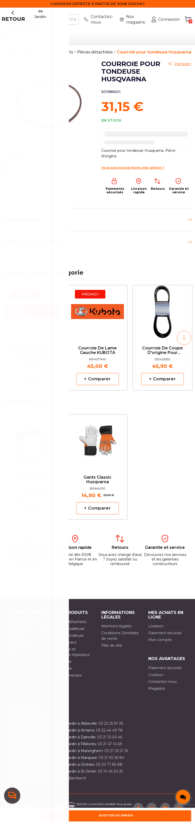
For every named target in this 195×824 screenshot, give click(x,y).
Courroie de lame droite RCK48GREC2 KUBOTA (32, 354)
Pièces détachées (70, 625)
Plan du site (111, 649)
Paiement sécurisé (165, 636)
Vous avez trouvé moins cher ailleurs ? (132, 171)
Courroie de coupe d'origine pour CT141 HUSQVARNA (162, 354)
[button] (11, 341)
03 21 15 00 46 (109, 741)
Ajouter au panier (116, 815)
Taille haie (63, 665)
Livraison (156, 630)
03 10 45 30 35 (110, 775)
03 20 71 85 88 (109, 768)
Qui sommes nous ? (25, 625)
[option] (32, 341)
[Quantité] (20, 816)
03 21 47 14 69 (110, 747)
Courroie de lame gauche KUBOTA (97, 354)
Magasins (16, 651)
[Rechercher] (65, 19)
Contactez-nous (22, 645)
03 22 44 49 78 (109, 734)
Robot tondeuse (69, 639)
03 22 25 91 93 (111, 727)
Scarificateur (66, 646)
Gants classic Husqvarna (97, 483)
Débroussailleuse (70, 632)
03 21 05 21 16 (116, 754)
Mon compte (160, 643)
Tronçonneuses (68, 679)
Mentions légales (116, 630)
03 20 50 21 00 (40, 720)
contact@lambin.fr (69, 782)
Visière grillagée (32, 481)
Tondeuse (63, 672)
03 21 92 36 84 (111, 761)
